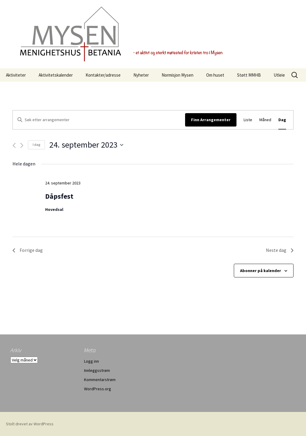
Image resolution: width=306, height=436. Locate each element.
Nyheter (141, 75)
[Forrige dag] (14, 145)
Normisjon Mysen (177, 75)
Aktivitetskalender (56, 75)
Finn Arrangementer (211, 119)
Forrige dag (27, 250)
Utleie (279, 75)
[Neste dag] (21, 145)
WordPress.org (97, 388)
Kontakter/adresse (103, 75)
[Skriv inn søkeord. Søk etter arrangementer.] (99, 119)
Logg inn (91, 361)
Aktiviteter (16, 75)
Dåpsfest (59, 196)
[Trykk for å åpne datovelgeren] (86, 145)
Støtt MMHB (249, 75)
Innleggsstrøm (97, 370)
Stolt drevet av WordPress (29, 423)
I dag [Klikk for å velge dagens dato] (36, 144)
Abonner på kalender (260, 270)
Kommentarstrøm (100, 379)
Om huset (215, 75)
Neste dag (280, 250)
